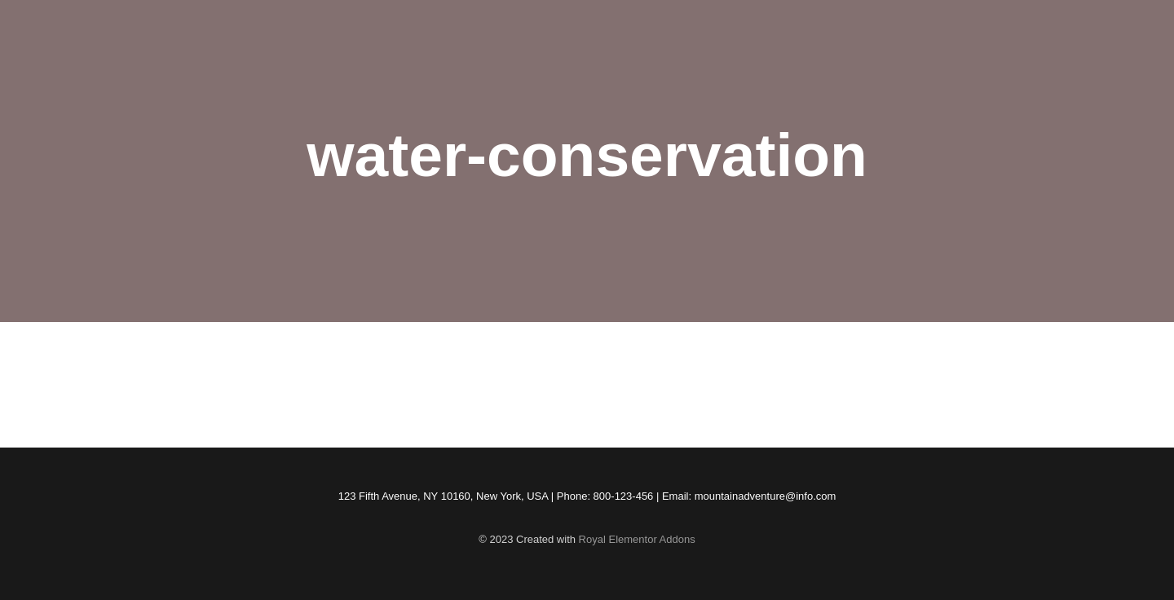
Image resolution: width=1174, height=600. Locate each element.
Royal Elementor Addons (637, 539)
